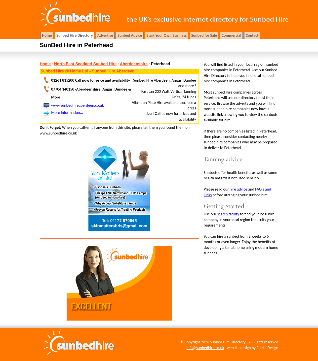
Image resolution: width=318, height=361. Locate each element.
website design (239, 347)
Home (45, 64)
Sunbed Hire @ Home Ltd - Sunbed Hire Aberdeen (87, 71)
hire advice (238, 189)
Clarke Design (267, 347)
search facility (228, 214)
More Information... (67, 112)
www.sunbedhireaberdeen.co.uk (77, 105)
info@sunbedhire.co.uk (205, 347)
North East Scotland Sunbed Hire (85, 64)
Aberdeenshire (134, 64)
